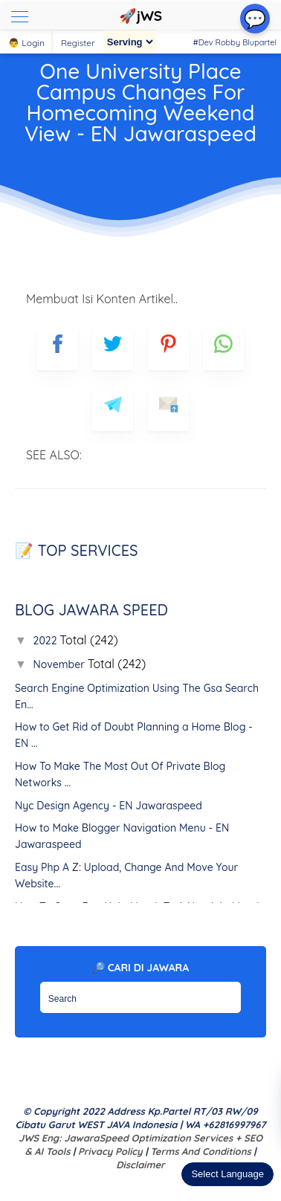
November (60, 664)
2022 (46, 640)
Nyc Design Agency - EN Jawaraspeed (108, 805)
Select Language (227, 1173)
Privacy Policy (110, 1151)
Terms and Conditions (200, 1151)
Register (78, 42)
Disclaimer (140, 1165)
